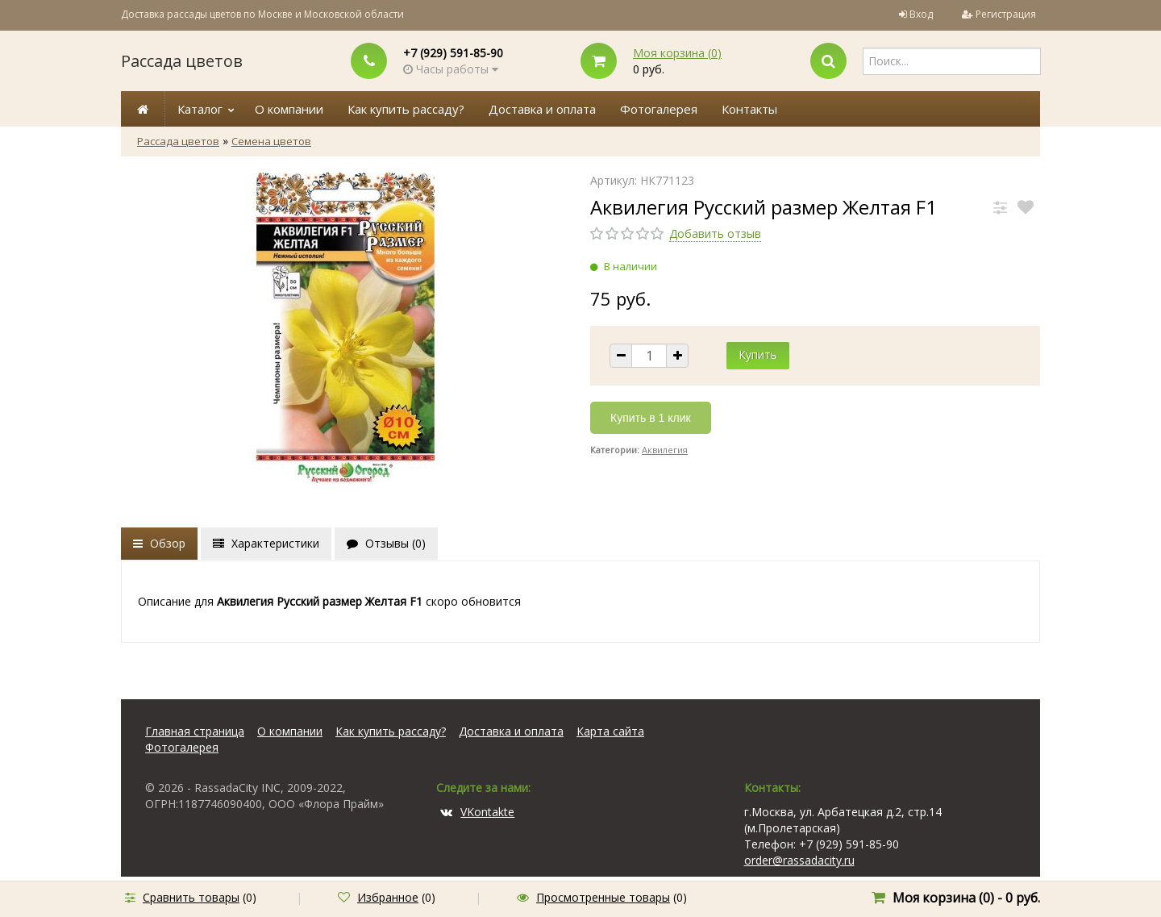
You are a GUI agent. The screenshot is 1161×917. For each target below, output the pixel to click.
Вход (921, 14)
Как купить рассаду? (405, 109)
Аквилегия (665, 450)
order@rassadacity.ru (799, 860)
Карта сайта (610, 731)
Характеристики (266, 543)
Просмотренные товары (603, 897)
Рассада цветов (182, 61)
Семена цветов (271, 141)
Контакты (749, 109)
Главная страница (194, 731)
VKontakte (477, 811)
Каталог (200, 109)
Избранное (387, 897)
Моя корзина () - (966, 898)
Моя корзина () (677, 52)
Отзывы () (386, 543)
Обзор (159, 543)
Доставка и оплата (542, 109)
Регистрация (1006, 14)
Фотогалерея (658, 109)
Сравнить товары (191, 897)
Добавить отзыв (715, 233)
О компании (289, 109)
